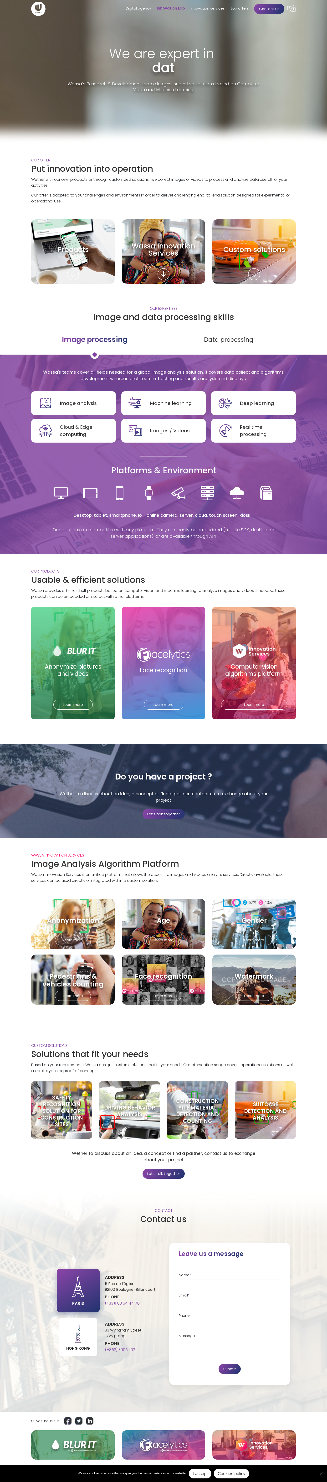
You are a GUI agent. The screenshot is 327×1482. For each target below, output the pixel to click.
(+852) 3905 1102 (120, 1350)
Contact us (269, 8)
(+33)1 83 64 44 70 (122, 1303)
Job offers (239, 8)
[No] (321, 1473)
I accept (200, 1473)
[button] (291, 9)
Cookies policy (231, 1473)
